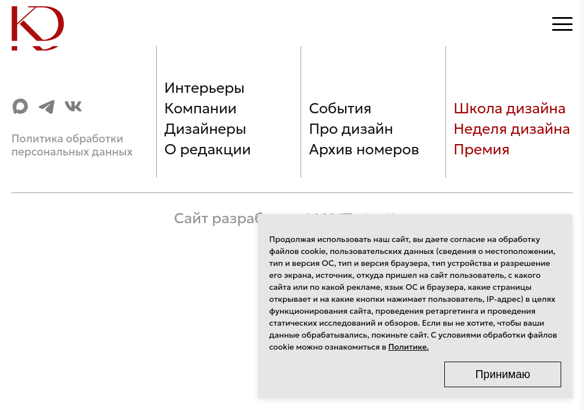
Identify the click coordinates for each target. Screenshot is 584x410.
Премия (481, 149)
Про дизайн (351, 129)
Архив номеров (364, 149)
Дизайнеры (205, 129)
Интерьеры (204, 88)
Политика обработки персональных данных (72, 145)
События (340, 108)
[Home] (45, 23)
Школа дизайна (509, 108)
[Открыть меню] (562, 24)
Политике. (408, 347)
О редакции (207, 149)
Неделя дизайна (511, 129)
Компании (200, 108)
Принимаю (503, 374)
